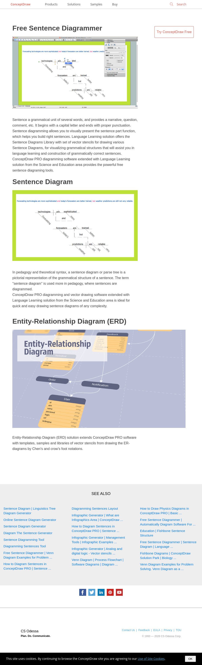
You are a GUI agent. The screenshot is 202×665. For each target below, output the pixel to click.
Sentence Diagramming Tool (23, 539)
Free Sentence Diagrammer (57, 28)
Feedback (144, 630)
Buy (115, 4)
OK (190, 658)
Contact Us (128, 630)
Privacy (168, 630)
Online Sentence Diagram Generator (29, 520)
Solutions (73, 4)
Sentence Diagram (42, 182)
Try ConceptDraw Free (174, 32)
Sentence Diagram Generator (24, 526)
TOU (178, 630)
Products (51, 4)
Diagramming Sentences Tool (24, 546)
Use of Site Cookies (151, 659)
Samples (96, 4)
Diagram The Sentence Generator (27, 533)
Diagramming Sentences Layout (95, 508)
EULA (156, 630)
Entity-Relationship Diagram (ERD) (69, 321)
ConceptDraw (20, 4)
